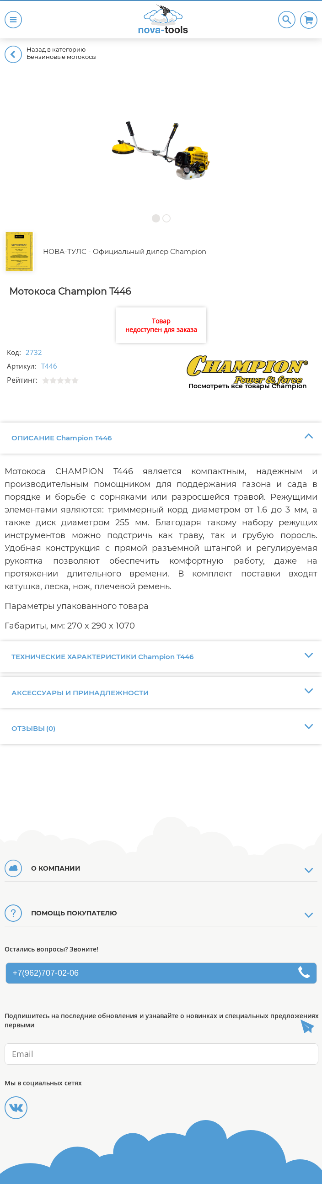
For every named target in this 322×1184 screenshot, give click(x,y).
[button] (155, 218)
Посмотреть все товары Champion (247, 386)
